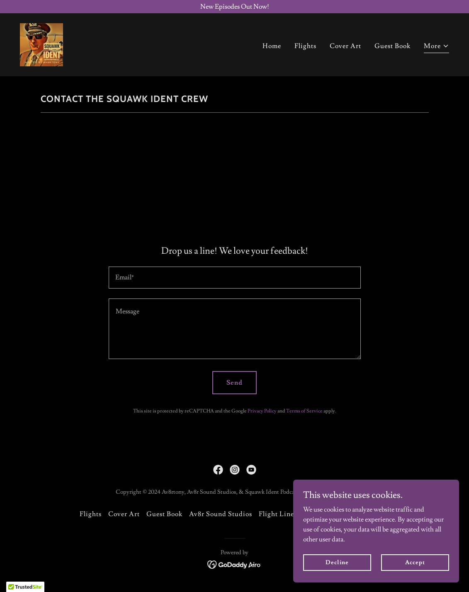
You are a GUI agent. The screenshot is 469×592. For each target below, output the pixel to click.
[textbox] (235, 278)
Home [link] (271, 46)
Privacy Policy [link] (262, 411)
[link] (41, 43)
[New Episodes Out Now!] (234, 7)
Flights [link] (305, 46)
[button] (436, 47)
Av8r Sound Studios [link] (220, 514)
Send (234, 382)
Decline (337, 562)
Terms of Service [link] (304, 411)
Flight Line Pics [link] (284, 514)
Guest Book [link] (392, 46)
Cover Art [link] (345, 46)
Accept (415, 562)
